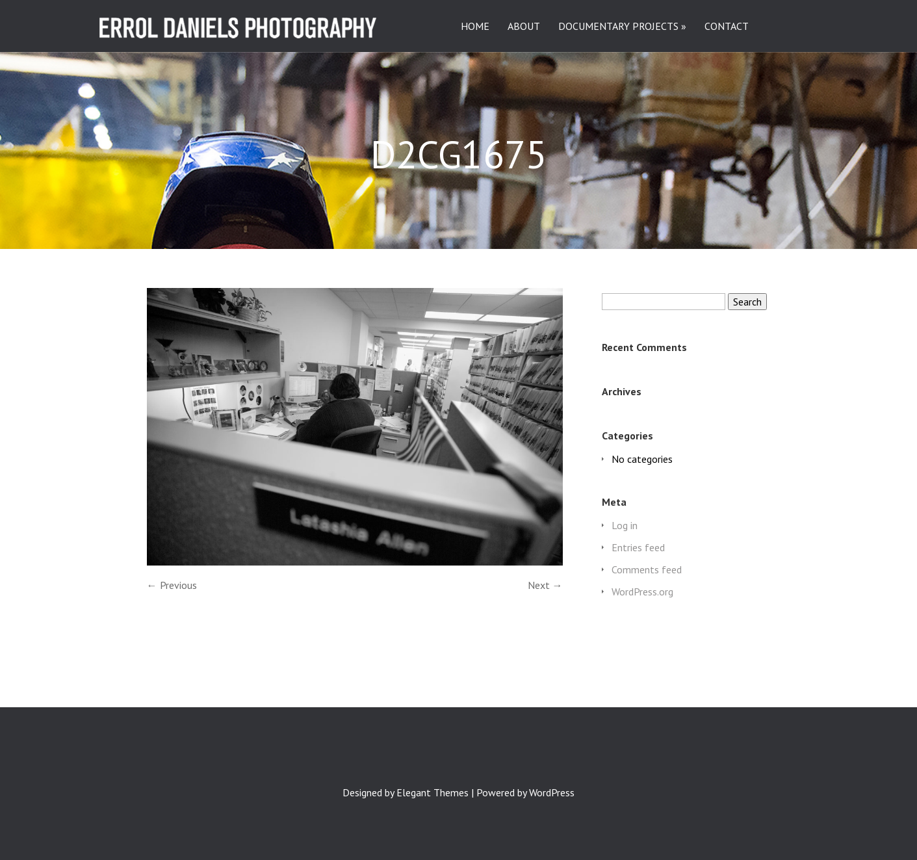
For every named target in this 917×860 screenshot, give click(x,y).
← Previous (172, 585)
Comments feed (647, 569)
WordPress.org (642, 591)
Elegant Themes (432, 792)
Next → (545, 585)
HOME (475, 27)
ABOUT (524, 27)
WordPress (552, 792)
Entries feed (638, 547)
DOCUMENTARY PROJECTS (618, 27)
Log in (625, 525)
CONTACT (726, 27)
